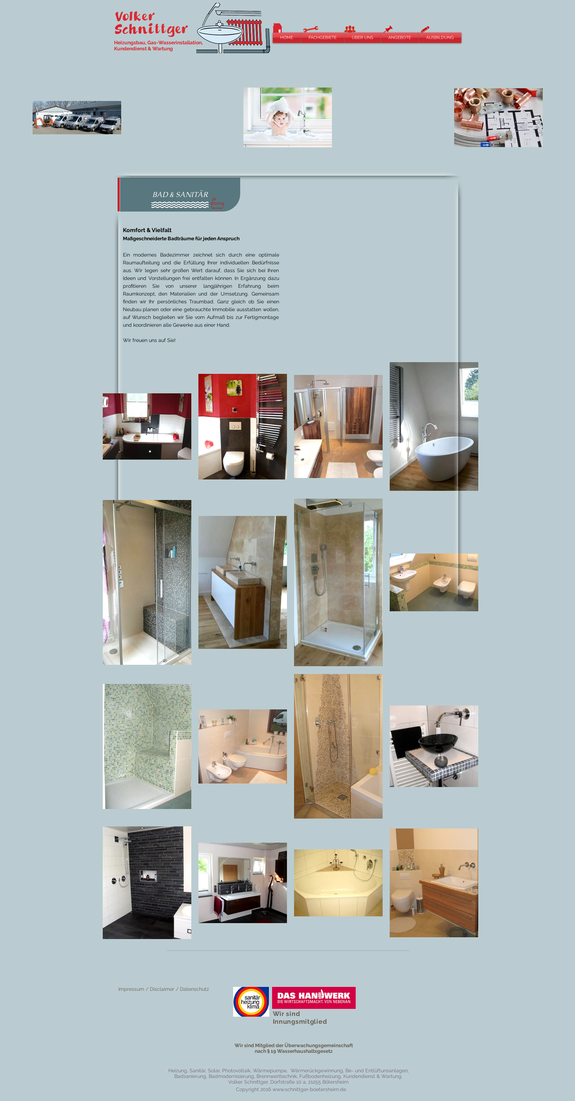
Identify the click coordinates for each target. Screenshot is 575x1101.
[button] (322, 38)
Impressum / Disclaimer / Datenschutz (163, 989)
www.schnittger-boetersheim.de (309, 1089)
